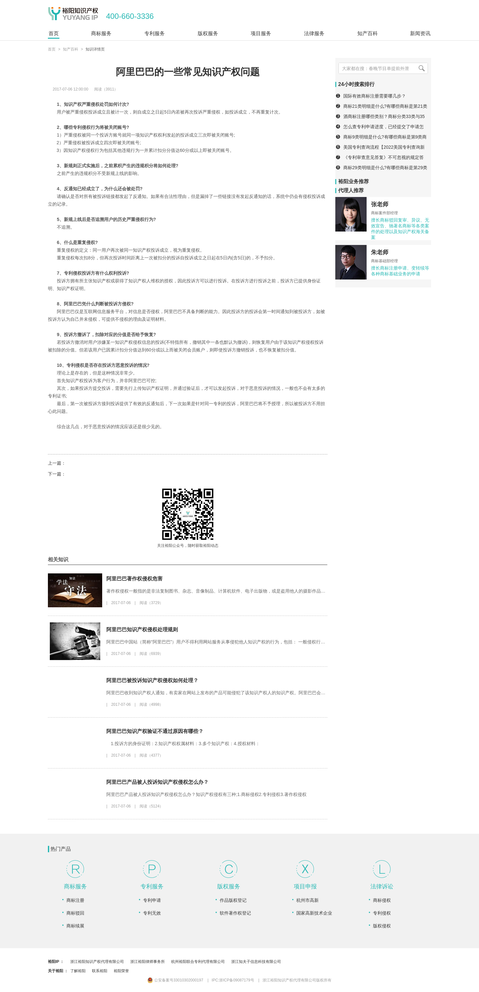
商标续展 (75, 925)
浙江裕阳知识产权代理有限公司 (97, 961)
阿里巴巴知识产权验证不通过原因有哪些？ (154, 731)
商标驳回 (75, 913)
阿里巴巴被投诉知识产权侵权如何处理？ (152, 680)
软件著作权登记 (235, 913)
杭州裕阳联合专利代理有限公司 (198, 961)
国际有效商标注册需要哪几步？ (374, 95)
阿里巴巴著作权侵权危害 (134, 578)
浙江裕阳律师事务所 (147, 961)
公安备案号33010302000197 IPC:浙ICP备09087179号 (201, 980)
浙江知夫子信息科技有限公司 (256, 961)
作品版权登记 (233, 900)
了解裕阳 (78, 971)
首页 (52, 49)
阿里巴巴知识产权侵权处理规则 (142, 629)
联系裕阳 (99, 971)
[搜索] (421, 68)
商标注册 (75, 900)
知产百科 (70, 49)
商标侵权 (382, 900)
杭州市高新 (307, 900)
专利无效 (152, 913)
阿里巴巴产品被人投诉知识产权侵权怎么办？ (157, 782)
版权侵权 (382, 925)
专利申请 (152, 900)
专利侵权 (382, 913)
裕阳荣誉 (121, 971)
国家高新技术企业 (314, 913)
